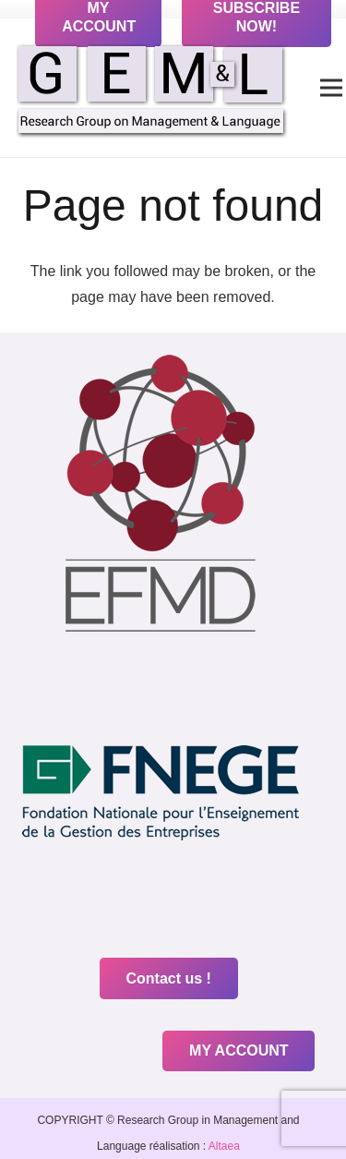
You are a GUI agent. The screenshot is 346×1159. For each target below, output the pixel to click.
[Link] (151, 88)
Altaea (223, 1146)
